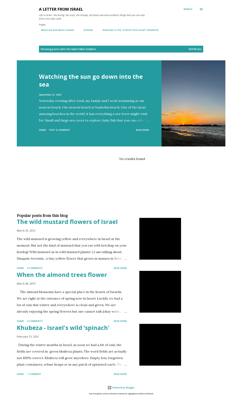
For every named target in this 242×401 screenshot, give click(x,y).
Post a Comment (59, 129)
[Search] (187, 9)
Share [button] (42, 129)
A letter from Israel (61, 9)
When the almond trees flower (62, 275)
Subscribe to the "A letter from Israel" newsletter (129, 29)
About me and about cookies (55, 29)
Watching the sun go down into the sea (91, 80)
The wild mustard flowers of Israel (67, 222)
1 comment (34, 374)
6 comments (35, 268)
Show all (195, 49)
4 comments (35, 321)
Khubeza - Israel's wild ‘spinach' (63, 328)
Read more (142, 129)
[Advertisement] (114, 198)
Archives (86, 29)
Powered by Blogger (121, 387)
